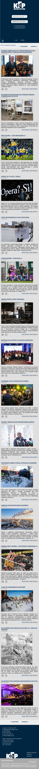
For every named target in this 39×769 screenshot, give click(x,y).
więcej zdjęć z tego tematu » (30, 88)
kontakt (22, 40)
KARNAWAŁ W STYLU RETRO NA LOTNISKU (14, 381)
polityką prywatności (16, 765)
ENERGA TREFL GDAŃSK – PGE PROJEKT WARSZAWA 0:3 (19, 546)
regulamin (29, 754)
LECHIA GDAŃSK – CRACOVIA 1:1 (11, 258)
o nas (16, 40)
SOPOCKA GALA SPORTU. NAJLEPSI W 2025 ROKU (17, 340)
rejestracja (29, 756)
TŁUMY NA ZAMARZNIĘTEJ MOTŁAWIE (13, 587)
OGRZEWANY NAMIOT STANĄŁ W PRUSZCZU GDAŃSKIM (18, 463)
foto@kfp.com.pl (10, 735)
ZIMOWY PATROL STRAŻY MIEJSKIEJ (12, 299)
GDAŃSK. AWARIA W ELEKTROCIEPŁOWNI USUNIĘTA (17, 422)
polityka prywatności (32, 752)
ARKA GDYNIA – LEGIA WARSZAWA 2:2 (13, 135)
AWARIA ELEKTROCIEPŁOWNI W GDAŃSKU (14, 505)
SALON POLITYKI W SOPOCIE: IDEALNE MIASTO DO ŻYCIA (19, 681)
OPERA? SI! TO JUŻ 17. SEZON (10, 176)
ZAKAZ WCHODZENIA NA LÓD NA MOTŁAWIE (15, 217)
